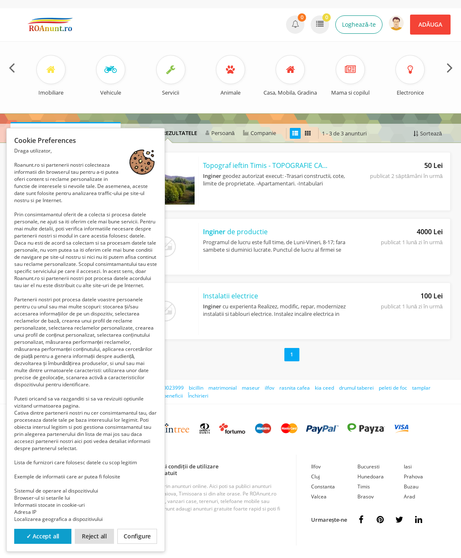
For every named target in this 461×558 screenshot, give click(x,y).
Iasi (408, 466)
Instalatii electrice (230, 296)
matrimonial (222, 387)
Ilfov (316, 466)
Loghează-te (359, 24)
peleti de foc (393, 387)
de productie (235, 232)
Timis (363, 486)
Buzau (411, 486)
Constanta (323, 486)
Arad (409, 496)
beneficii (173, 395)
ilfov (269, 387)
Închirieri (198, 395)
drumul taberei (356, 387)
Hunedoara (370, 476)
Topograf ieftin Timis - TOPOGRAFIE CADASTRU (265, 165)
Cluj (315, 476)
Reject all (94, 536)
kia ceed (324, 387)
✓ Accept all (43, 536)
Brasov (365, 496)
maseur (251, 387)
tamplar (421, 387)
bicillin (196, 387)
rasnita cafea (294, 387)
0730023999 (169, 387)
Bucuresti (368, 466)
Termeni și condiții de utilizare (179, 466)
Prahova (413, 476)
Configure (137, 536)
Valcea (319, 496)
